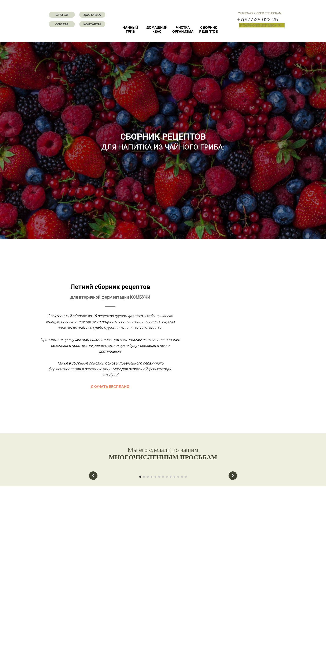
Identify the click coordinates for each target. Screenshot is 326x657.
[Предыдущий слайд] (93, 502)
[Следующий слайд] (233, 502)
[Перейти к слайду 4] (151, 540)
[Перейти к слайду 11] (178, 540)
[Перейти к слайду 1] (140, 540)
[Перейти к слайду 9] (170, 540)
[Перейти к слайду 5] (155, 540)
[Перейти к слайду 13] (186, 540)
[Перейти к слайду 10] (174, 540)
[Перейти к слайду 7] (163, 540)
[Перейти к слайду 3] (148, 540)
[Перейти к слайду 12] (182, 540)
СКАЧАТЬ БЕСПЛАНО (216, 386)
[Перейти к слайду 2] (144, 540)
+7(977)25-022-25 (257, 19)
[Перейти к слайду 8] (167, 540)
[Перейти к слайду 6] (159, 540)
